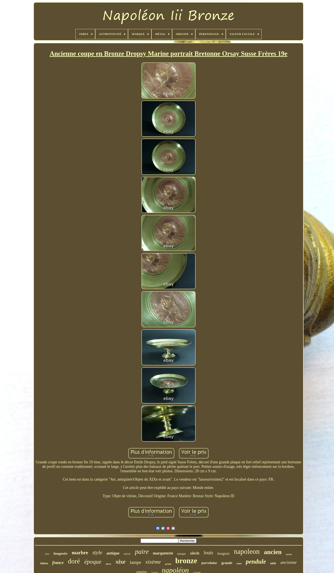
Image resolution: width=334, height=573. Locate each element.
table (273, 563)
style (97, 552)
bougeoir (223, 553)
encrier (289, 554)
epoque (181, 553)
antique (112, 553)
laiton (44, 563)
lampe (135, 562)
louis (208, 552)
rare (239, 563)
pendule (256, 561)
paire (141, 551)
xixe (121, 562)
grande (226, 563)
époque (92, 561)
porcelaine (209, 563)
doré (74, 561)
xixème (153, 562)
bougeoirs (61, 553)
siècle (194, 553)
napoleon (247, 551)
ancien (273, 551)
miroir (127, 553)
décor (108, 564)
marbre (80, 552)
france (57, 562)
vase (47, 553)
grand (168, 564)
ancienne (289, 562)
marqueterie (163, 553)
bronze (186, 561)
